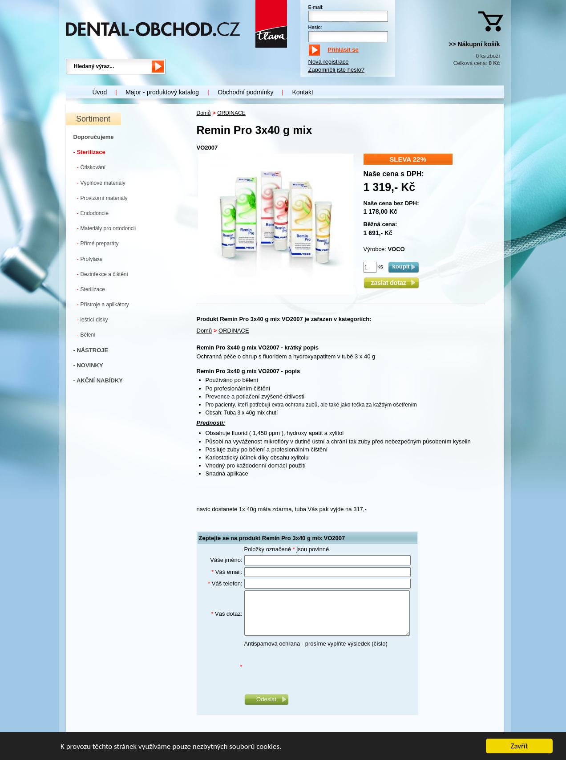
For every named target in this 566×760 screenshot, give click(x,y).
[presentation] (312, 667)
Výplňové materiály (101, 182)
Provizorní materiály (102, 198)
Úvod (100, 92)
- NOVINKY (88, 365)
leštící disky (92, 319)
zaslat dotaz (391, 282)
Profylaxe (90, 259)
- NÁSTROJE (91, 350)
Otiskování (91, 167)
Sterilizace (91, 289)
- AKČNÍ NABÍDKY (98, 380)
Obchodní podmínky (245, 92)
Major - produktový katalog (162, 92)
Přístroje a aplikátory (103, 304)
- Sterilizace (89, 152)
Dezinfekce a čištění (102, 274)
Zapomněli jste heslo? (336, 69)
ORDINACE (231, 113)
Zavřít (519, 747)
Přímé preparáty (98, 243)
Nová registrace (328, 61)
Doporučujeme (93, 137)
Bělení (86, 334)
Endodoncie (93, 213)
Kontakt (302, 92)
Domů (204, 113)
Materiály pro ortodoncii (106, 228)
